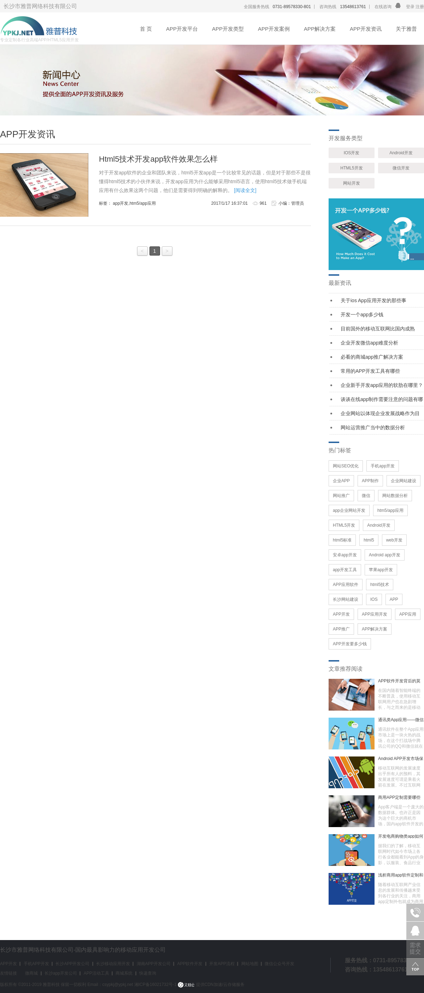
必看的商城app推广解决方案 (372, 357)
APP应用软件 (345, 584)
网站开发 (351, 183)
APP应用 (407, 614)
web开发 (394, 540)
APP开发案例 (274, 29)
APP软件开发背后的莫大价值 (399, 681)
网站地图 (249, 963)
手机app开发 (383, 465)
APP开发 (341, 614)
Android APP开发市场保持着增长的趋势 (400, 758)
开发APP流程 (222, 963)
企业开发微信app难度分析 (369, 343)
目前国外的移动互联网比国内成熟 (378, 328)
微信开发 (401, 168)
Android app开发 (384, 554)
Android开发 (400, 152)
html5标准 (342, 540)
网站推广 (341, 495)
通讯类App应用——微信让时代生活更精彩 (401, 720)
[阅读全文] (245, 190)
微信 (366, 495)
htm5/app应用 (390, 510)
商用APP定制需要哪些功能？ (399, 797)
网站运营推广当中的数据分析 (373, 427)
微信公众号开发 (279, 963)
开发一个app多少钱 (362, 314)
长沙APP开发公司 (72, 963)
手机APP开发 (36, 963)
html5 (369, 540)
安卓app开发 (345, 554)
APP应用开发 (374, 614)
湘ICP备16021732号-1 (155, 984)
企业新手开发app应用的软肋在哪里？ (382, 385)
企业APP (341, 480)
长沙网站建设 (345, 599)
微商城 (31, 973)
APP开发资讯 (366, 29)
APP (394, 599)
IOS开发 (352, 152)
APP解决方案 (320, 29)
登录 (410, 6)
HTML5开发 (351, 168)
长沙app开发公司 (61, 973)
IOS (374, 599)
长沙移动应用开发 (113, 963)
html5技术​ (379, 584)
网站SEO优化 (346, 465)
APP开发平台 (182, 29)
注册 (419, 6)
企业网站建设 (403, 480)
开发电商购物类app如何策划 (400, 836)
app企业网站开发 (349, 510)
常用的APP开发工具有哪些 (370, 371)
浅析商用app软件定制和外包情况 (400, 875)
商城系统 (124, 973)
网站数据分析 (395, 495)
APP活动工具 (96, 973)
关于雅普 (406, 29)
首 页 (146, 29)
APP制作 (370, 480)
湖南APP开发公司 (154, 963)
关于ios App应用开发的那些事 (373, 300)
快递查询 (147, 973)
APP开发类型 (228, 29)
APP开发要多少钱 (350, 643)
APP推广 (341, 629)
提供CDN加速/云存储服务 (211, 984)
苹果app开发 (381, 569)
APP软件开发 (189, 963)
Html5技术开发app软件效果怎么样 (158, 159)
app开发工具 (345, 569)
